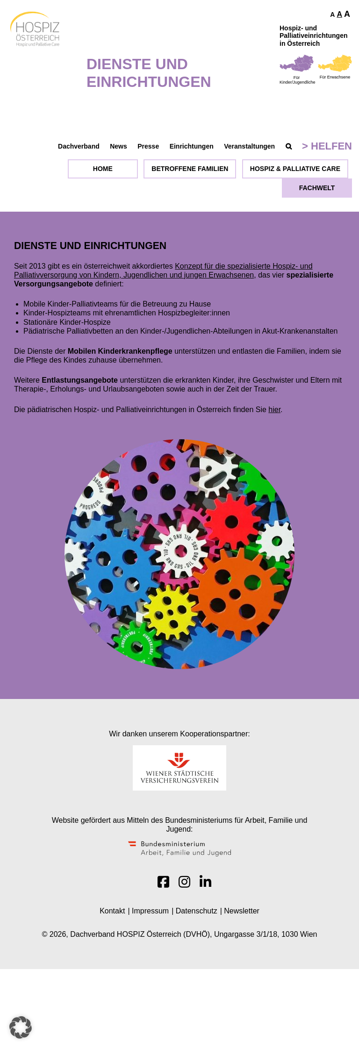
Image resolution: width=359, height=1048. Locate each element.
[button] (20, 1027)
